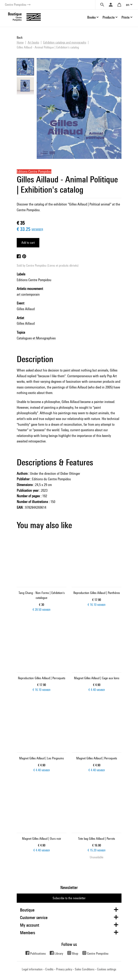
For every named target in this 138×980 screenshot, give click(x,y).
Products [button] (109, 17)
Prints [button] (125, 17)
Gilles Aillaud (26, 309)
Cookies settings (106, 969)
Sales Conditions (84, 969)
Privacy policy (64, 969)
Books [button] (91, 17)
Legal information (32, 969)
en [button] (127, 4)
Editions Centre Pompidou (34, 280)
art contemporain (28, 294)
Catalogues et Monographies (36, 338)
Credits (49, 969)
